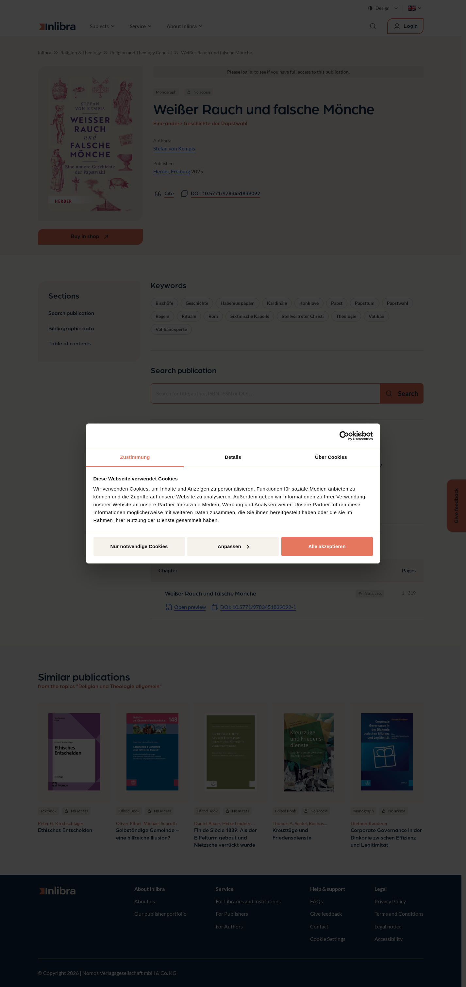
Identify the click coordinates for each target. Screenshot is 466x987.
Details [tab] (233, 457)
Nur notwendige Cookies (139, 546)
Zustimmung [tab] (135, 457)
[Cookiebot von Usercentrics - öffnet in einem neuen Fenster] (344, 436)
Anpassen (233, 546)
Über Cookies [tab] (331, 457)
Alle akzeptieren (326, 546)
